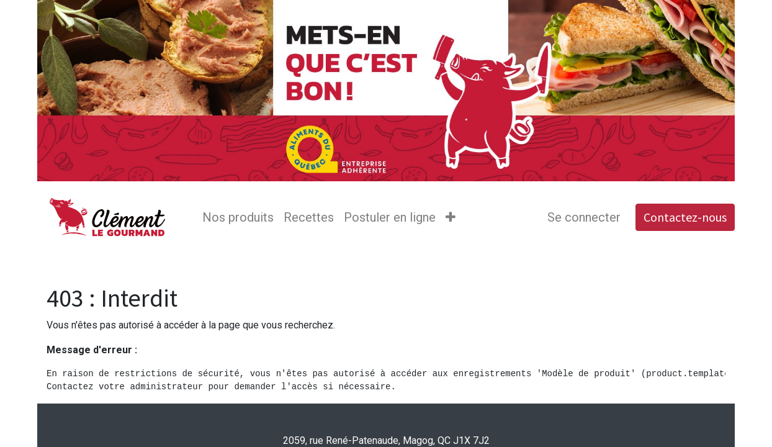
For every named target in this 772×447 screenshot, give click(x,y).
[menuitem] (238, 217)
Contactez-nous (685, 217)
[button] (450, 217)
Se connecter (584, 217)
